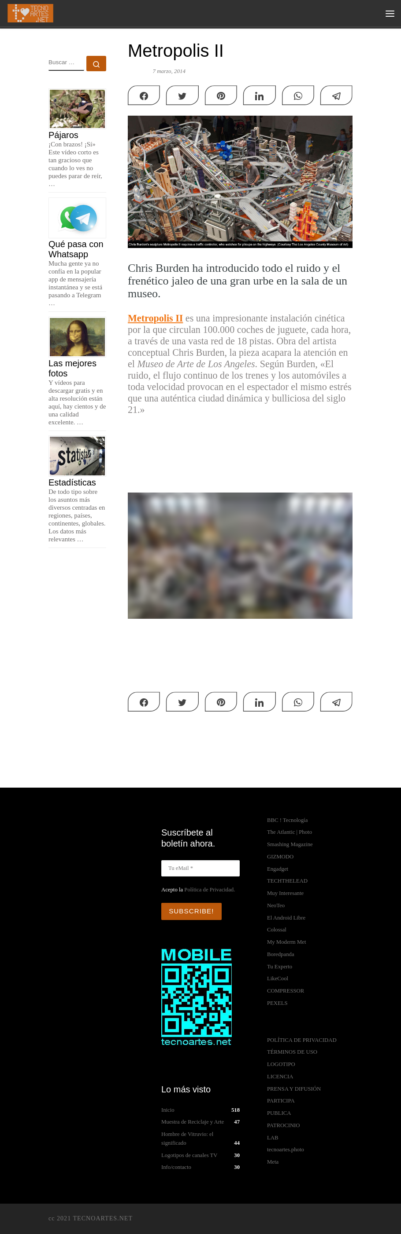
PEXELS (277, 1003)
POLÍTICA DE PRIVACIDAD (302, 1040)
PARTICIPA (281, 1101)
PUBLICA (279, 1113)
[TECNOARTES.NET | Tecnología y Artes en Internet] (31, 12)
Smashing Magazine (290, 844)
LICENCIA (280, 1076)
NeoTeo (276, 905)
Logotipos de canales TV (189, 1154)
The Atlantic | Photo (289, 832)
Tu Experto (279, 967)
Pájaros (63, 135)
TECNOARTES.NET (103, 1216)
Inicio (168, 1109)
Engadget (277, 869)
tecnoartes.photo (285, 1149)
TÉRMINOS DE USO (292, 1052)
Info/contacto (176, 1166)
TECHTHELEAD (287, 881)
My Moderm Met (286, 942)
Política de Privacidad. (209, 890)
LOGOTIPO (281, 1064)
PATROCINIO (283, 1125)
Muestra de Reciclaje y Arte (192, 1121)
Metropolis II (155, 318)
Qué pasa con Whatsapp (76, 249)
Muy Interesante (285, 893)
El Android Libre (286, 918)
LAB (272, 1138)
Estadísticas (72, 482)
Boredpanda (280, 954)
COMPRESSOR (285, 991)
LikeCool (277, 978)
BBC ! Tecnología (287, 820)
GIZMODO (280, 857)
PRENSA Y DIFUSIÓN (294, 1089)
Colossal (276, 930)
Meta (272, 1162)
